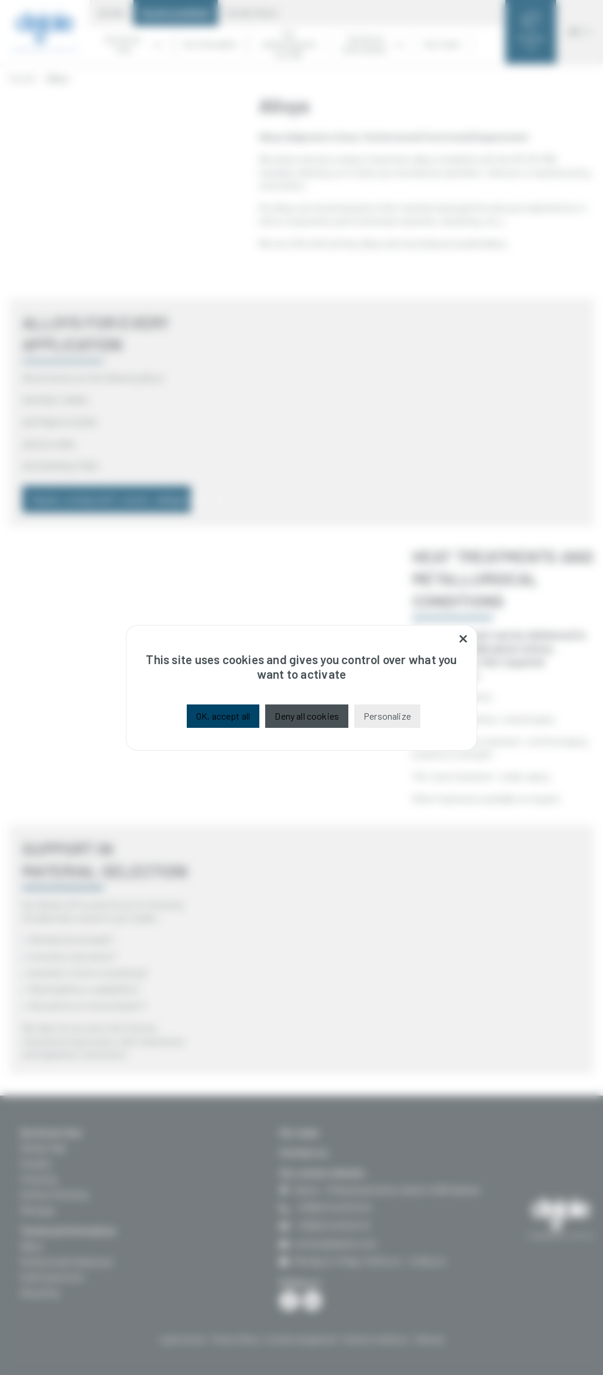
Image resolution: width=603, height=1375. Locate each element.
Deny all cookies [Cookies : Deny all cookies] (307, 715)
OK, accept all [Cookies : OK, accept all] (223, 715)
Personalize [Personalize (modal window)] (387, 715)
